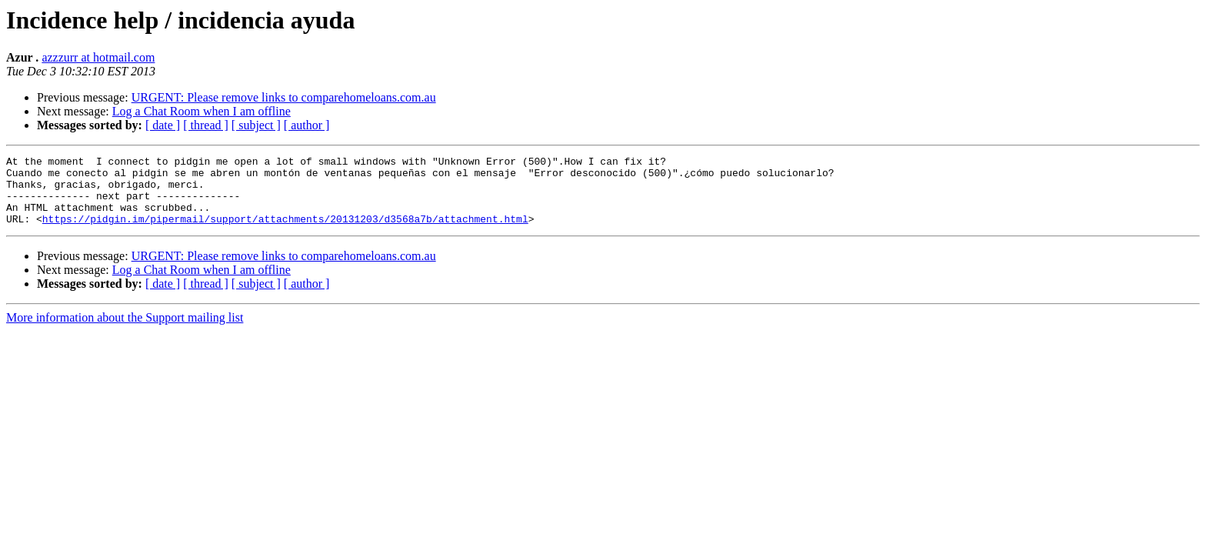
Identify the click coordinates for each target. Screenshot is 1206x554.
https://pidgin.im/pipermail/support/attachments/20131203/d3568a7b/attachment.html (285, 232)
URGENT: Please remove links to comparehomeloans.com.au (284, 97)
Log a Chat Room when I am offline (201, 111)
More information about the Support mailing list (124, 331)
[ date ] (162, 125)
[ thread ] (205, 125)
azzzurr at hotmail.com (98, 57)
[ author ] (307, 125)
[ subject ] (256, 125)
